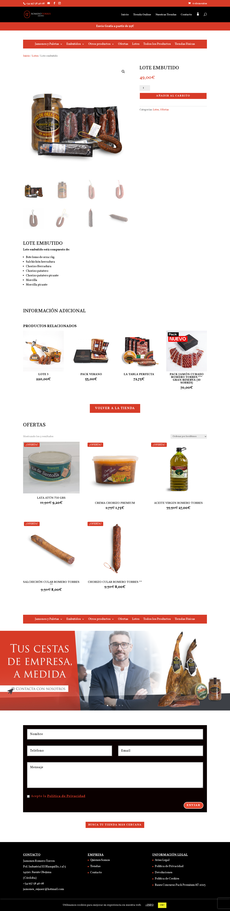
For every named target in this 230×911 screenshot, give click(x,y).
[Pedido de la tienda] (188, 436)
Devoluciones (163, 872)
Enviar (193, 805)
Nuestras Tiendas (166, 15)
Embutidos (73, 44)
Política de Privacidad (66, 796)
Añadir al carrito (173, 96)
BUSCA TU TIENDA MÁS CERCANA (115, 825)
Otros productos (99, 44)
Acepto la (56, 796)
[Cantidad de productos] (144, 88)
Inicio (125, 15)
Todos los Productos (157, 44)
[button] (123, 71)
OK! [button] (162, 905)
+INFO (149, 905)
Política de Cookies (167, 879)
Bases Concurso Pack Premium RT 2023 (180, 885)
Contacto (186, 15)
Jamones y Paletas (47, 44)
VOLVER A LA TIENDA (115, 408)
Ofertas (123, 44)
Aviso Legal (162, 860)
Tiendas (95, 866)
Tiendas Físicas (185, 44)
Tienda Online (142, 15)
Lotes (135, 44)
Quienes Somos (100, 860)
